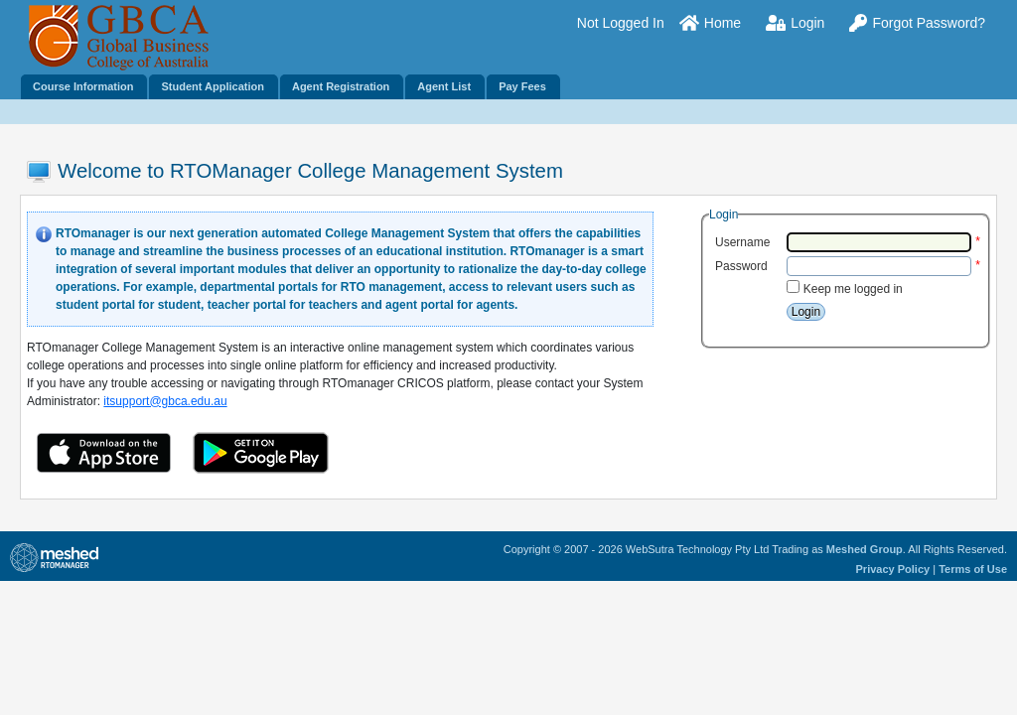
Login (795, 23)
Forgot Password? (917, 23)
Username (742, 242)
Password (741, 266)
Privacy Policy (893, 569)
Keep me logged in (853, 289)
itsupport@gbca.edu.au (164, 401)
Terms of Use (973, 569)
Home (710, 23)
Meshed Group (864, 549)
